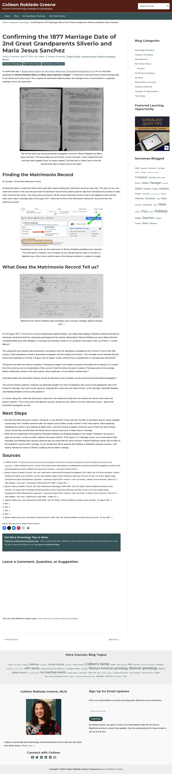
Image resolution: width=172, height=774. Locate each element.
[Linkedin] (45, 757)
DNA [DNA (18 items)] (130, 664)
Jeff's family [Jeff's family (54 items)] (31, 668)
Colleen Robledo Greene (29, 4)
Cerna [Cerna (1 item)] (137, 172)
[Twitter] (36, 757)
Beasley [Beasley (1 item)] (144, 168)
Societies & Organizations (146, 91)
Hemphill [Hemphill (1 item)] (145, 194)
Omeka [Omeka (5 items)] (103, 673)
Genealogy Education (144, 50)
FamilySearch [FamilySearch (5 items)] (10, 668)
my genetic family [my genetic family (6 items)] (33, 673)
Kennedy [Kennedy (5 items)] (150, 198)
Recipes (141, 68)
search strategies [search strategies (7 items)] (134, 673)
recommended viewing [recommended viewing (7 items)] (120, 673)
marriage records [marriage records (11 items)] (73, 669)
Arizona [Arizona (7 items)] (10, 665)
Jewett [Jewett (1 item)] (163, 194)
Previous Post (10, 639)
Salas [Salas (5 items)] (138, 218)
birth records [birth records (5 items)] (17, 664)
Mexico (5, 59)
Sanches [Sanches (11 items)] (148, 217)
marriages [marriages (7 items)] (84, 669)
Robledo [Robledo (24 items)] (161, 211)
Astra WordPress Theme (112, 769)
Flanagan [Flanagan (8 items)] (155, 182)
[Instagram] (41, 757)
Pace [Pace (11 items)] (144, 211)
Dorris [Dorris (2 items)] (137, 183)
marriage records (89, 56)
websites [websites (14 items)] (100, 676)
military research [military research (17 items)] (19, 672)
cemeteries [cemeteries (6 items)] (43, 664)
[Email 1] (54, 757)
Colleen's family (73, 56)
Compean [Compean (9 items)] (141, 177)
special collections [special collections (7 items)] (147, 673)
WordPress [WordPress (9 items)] (109, 676)
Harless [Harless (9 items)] (164, 188)
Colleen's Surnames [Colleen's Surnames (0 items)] (153, 172)
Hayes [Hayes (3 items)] (138, 193)
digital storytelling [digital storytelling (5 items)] (121, 664)
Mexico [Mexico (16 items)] (162, 668)
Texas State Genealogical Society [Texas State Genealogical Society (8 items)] (56, 676)
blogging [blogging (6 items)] (24, 664)
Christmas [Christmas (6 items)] (68, 664)
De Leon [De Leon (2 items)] (161, 177)
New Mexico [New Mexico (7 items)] (83, 673)
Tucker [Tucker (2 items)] (138, 223)
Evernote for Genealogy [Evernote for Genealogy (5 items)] (148, 664)
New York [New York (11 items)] (92, 673)
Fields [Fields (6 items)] (145, 182)
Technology (140, 96)
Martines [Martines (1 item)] (138, 205)
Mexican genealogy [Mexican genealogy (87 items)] (143, 668)
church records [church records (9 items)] (78, 665)
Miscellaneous (141, 59)
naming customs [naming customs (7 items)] (72, 673)
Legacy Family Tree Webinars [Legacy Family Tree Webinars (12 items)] (53, 669)
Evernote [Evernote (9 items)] (136, 665)
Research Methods (143, 87)
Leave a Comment (10, 56)
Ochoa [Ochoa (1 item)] (137, 212)
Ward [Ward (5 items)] (145, 223)
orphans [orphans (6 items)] (109, 673)
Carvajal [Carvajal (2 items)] (161, 168)
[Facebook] (32, 757)
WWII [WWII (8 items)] (125, 676)
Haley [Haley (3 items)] (155, 189)
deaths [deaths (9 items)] (113, 665)
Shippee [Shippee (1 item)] (158, 218)
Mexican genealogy (106, 56)
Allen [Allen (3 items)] (137, 168)
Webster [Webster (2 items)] (153, 223)
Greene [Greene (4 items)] (147, 188)
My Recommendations (145, 73)
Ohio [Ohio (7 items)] (98, 673)
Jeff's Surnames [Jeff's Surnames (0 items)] (154, 194)
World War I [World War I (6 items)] (118, 676)
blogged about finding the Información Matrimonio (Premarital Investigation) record (58, 71)
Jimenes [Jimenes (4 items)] (139, 198)
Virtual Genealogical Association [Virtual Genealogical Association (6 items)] (85, 676)
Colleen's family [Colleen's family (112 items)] (97, 664)
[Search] (167, 6)
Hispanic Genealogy (12, 64)
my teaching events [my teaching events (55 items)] (53, 672)
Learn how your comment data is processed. (58, 618)
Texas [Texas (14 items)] (157, 673)
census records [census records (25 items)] (56, 664)
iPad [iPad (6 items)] (16, 668)
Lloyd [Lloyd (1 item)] (158, 199)
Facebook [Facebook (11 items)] (160, 665)
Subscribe (95, 719)
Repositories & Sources (53, 64)
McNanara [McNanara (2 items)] (147, 205)
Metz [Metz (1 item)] (155, 205)
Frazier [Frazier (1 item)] (165, 183)
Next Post (114, 639)
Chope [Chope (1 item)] (143, 172)
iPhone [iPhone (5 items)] (21, 668)
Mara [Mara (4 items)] (164, 198)
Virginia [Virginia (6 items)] (71, 676)
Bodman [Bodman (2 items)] (152, 168)
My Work (139, 78)
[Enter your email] (128, 711)
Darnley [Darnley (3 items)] (152, 177)
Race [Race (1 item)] (151, 212)
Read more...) (28, 745)
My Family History (32, 64)
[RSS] (50, 757)
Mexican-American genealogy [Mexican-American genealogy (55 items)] (108, 668)
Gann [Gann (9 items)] (138, 188)
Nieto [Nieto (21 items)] (162, 204)
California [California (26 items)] (34, 664)
